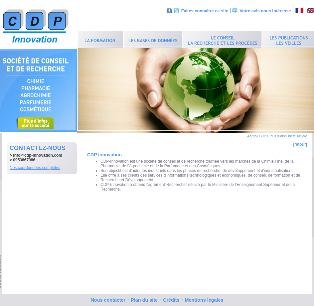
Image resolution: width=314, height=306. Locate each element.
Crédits (171, 298)
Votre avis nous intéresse (265, 10)
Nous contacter (107, 298)
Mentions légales (204, 298)
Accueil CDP (256, 134)
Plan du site (144, 298)
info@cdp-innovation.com (37, 153)
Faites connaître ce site (205, 10)
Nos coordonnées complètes (35, 166)
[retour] (300, 142)
